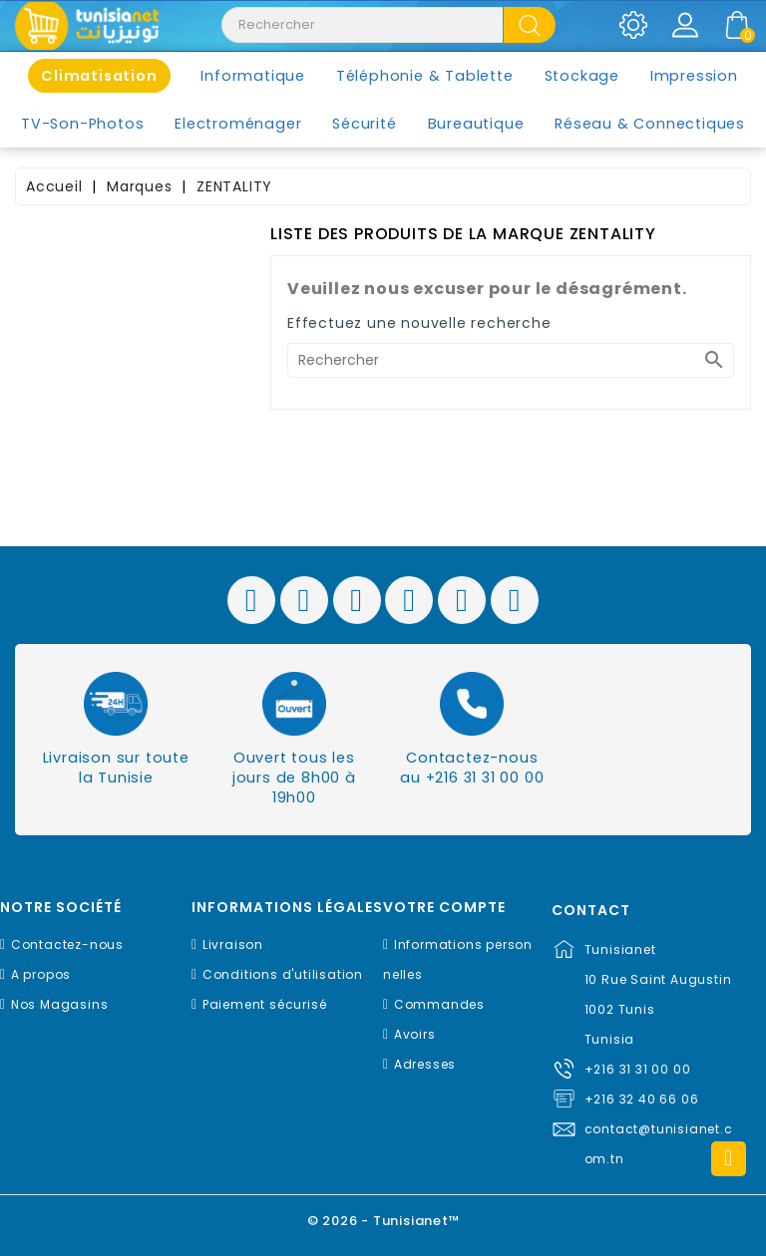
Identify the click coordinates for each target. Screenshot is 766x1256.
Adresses (425, 1064)
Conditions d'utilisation (282, 974)
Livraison (232, 944)
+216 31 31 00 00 (637, 1069)
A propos (41, 974)
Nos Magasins (60, 1004)
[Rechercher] (510, 360)
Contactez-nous (67, 944)
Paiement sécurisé (264, 1004)
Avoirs (415, 1034)
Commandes (439, 1004)
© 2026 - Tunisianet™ (383, 1220)
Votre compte (444, 907)
